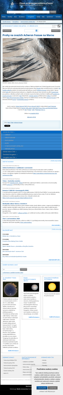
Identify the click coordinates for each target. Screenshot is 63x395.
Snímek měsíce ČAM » (9, 152)
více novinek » (56, 225)
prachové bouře (7, 96)
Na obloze (22, 17)
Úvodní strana (7, 21)
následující (55, 30)
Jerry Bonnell (32, 106)
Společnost (50, 17)
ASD (26, 110)
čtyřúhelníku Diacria (22, 99)
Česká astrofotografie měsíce (29, 279)
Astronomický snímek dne (28, 21)
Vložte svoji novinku (56, 160)
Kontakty (58, 17)
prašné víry (56, 94)
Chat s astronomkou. (26, 222)
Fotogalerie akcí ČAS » (10, 157)
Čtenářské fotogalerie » (10, 154)
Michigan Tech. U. (40, 110)
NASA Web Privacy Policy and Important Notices (44, 108)
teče (7, 92)
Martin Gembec (16, 188)
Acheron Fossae (41, 90)
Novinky (10, 17)
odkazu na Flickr (22, 213)
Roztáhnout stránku (55, 26)
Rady (43, 17)
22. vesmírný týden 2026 (9, 278)
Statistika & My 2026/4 (16, 183)
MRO (13, 83)
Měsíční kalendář (10, 137)
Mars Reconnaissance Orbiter (15, 97)
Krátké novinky (8, 162)
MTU (26, 106)
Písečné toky (54, 92)
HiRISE (9, 83)
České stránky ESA (9, 370)
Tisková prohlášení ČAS (10, 360)
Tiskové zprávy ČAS (9, 363)
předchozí (8, 30)
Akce (15, 17)
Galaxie (44, 363)
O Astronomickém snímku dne (14, 146)
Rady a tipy (26, 367)
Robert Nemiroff (20, 106)
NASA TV (6, 373)
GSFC (33, 110)
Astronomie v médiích (29, 369)
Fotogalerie (31, 17)
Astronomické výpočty (29, 364)
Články (3, 17)
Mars (9, 122)
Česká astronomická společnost (14, 380)
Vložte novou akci (56, 229)
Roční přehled (9, 140)
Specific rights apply (26, 108)
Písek (12, 122)
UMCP (38, 106)
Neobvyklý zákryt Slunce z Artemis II (15, 204)
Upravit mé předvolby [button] (47, 391)
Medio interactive (22, 389)
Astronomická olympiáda (10, 365)
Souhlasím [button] (42, 388)
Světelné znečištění (28, 362)
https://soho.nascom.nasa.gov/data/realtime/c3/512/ (17, 198)
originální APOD (34, 113)
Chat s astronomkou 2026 (11, 218)
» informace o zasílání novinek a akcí (13, 272)
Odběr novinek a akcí (10, 265)
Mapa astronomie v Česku (30, 372)
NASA (25, 83)
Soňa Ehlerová (15, 165)
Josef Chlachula (52, 106)
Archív (7, 143)
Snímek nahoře (33, 96)
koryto (14, 99)
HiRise (49, 96)
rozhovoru (9, 184)
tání (21, 96)
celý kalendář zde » (54, 260)
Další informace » (13, 350)
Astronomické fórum (28, 375)
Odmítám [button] (53, 388)
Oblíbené (7, 135)
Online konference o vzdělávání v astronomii (17, 168)
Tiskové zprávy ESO (9, 368)
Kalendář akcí (8, 230)
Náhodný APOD (31, 117)
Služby (38, 17)
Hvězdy (44, 360)
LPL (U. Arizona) (19, 83)
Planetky (44, 365)
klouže (39, 88)
